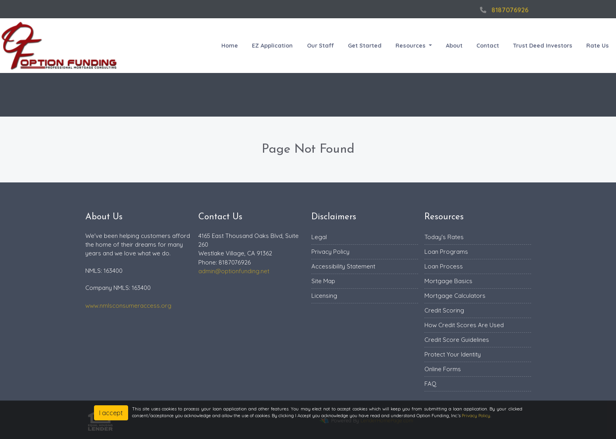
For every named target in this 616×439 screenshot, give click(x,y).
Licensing (324, 295)
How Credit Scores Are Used (464, 325)
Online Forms (442, 369)
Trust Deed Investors (542, 45)
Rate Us (597, 45)
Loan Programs (446, 251)
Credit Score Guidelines (456, 339)
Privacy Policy (330, 251)
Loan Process (443, 266)
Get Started (365, 45)
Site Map (323, 281)
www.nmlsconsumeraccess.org (128, 305)
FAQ (430, 383)
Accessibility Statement (343, 266)
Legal (319, 237)
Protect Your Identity (452, 354)
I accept (111, 413)
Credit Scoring (444, 310)
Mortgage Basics (448, 281)
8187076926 (503, 10)
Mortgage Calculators (455, 295)
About (454, 45)
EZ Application (272, 45)
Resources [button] (411, 45)
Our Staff (320, 45)
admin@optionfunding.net (233, 271)
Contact (487, 45)
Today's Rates (444, 237)
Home (229, 45)
